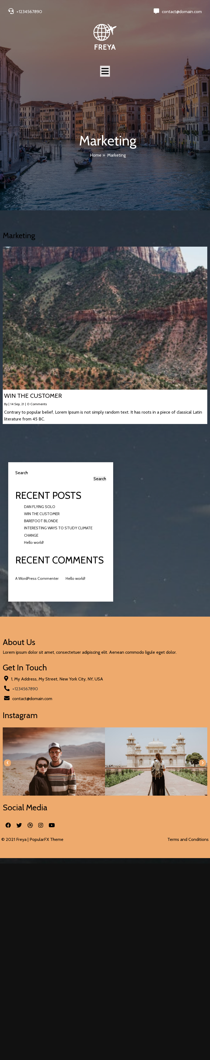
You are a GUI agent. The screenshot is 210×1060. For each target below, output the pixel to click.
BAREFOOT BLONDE (41, 520)
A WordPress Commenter (37, 578)
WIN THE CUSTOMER (42, 513)
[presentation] (7, 762)
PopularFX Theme (46, 839)
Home (95, 155)
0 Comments (37, 404)
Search (21, 472)
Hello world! (34, 542)
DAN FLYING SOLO (39, 506)
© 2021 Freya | (15, 839)
